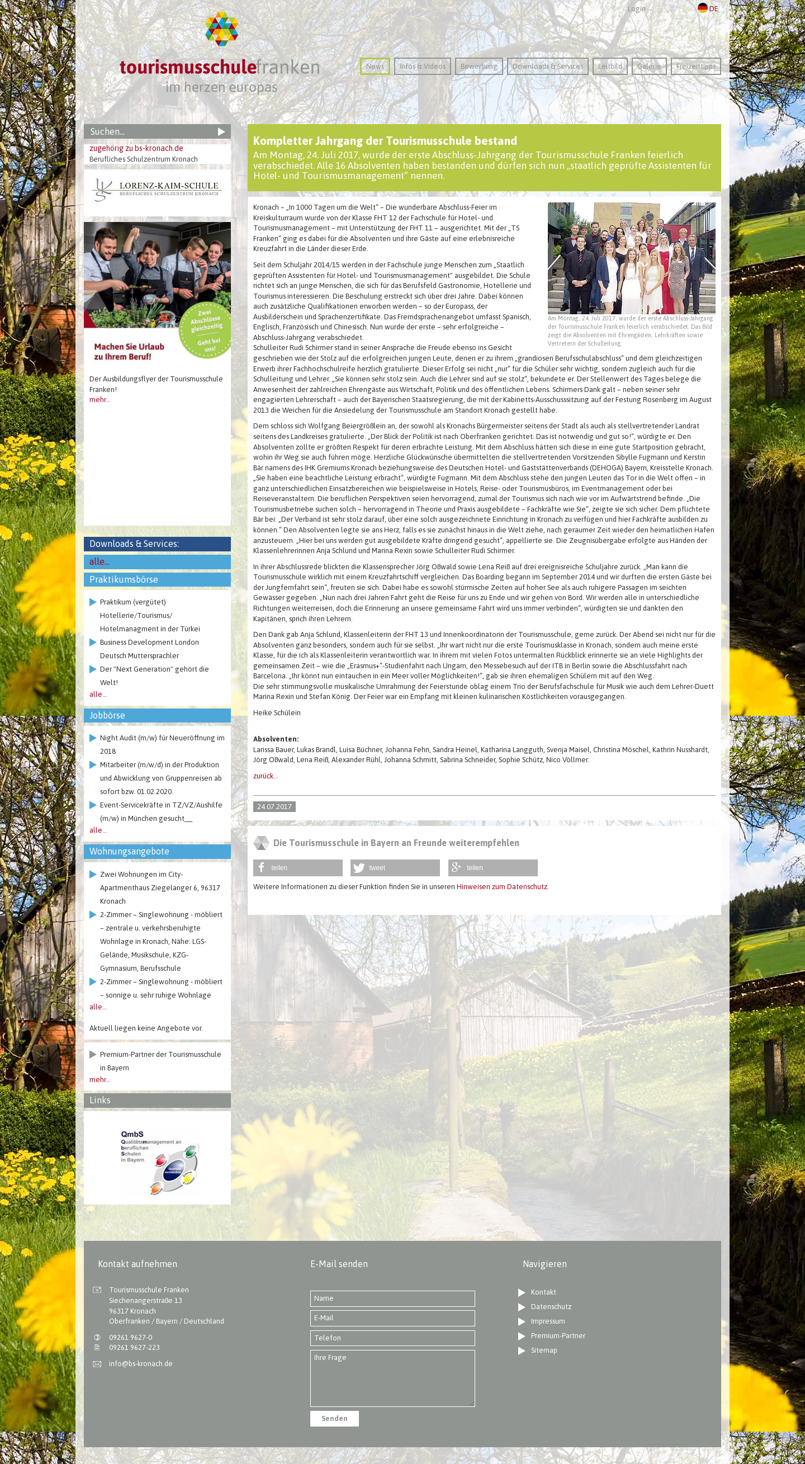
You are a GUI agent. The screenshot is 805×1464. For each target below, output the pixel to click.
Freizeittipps (696, 66)
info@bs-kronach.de (141, 1363)
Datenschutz (551, 1306)
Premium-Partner (558, 1335)
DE (708, 8)
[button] (298, 867)
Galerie (649, 66)
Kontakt (543, 1292)
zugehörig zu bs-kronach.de (136, 148)
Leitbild (610, 66)
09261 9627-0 (130, 1337)
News (375, 66)
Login (637, 8)
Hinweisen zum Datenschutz (502, 886)
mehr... (100, 399)
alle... (99, 561)
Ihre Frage (392, 1379)
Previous (95, 294)
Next (219, 294)
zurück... (265, 776)
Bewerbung (479, 66)
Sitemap (544, 1350)
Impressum (548, 1321)
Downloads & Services (548, 66)
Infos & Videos (423, 66)
